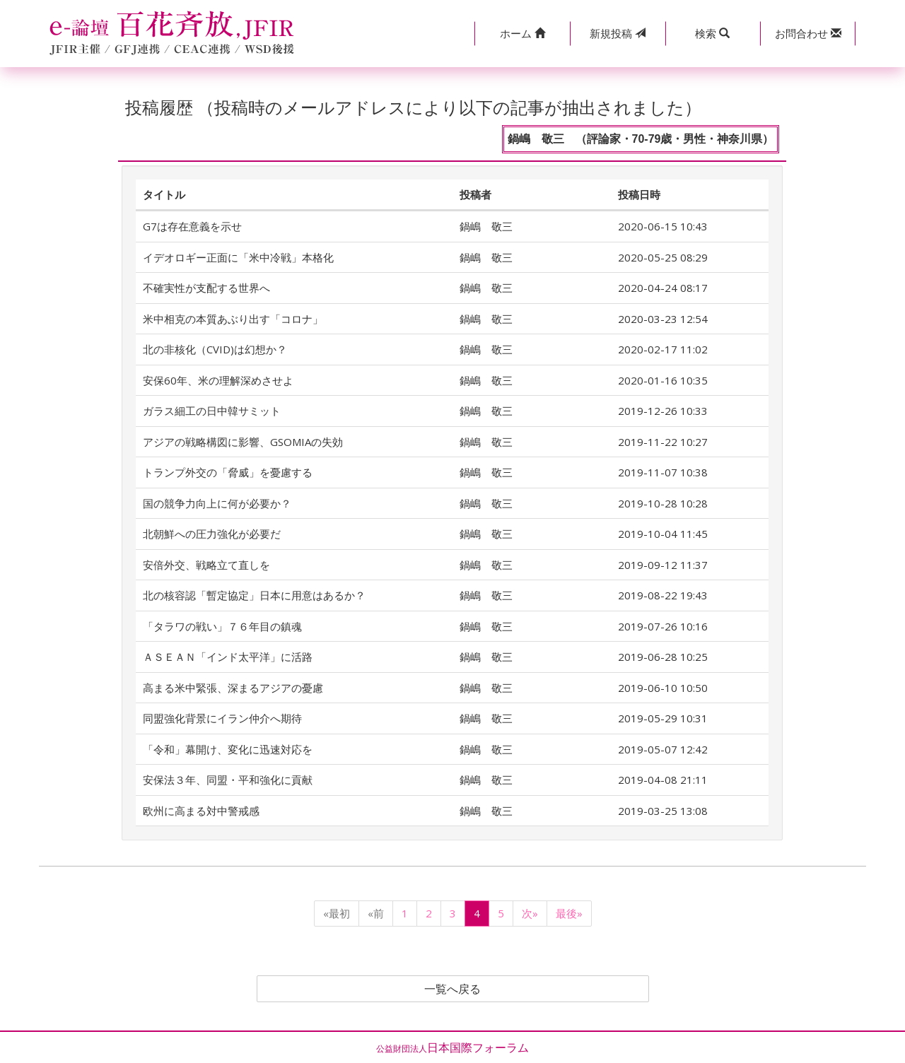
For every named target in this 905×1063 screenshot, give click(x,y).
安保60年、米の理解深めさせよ (218, 380)
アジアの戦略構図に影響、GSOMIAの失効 (243, 442)
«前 (376, 913)
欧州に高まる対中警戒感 (201, 811)
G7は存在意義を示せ (192, 226)
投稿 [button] (618, 33)
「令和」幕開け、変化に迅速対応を (228, 749)
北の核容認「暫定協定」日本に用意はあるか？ (254, 595)
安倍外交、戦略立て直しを (206, 565)
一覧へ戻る (452, 989)
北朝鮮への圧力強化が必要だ (212, 534)
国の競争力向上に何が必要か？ (217, 503)
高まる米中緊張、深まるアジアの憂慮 (233, 688)
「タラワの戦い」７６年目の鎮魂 (222, 626)
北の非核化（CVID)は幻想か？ (215, 349)
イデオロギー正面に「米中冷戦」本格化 (238, 257)
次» (530, 913)
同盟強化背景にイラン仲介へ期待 (222, 718)
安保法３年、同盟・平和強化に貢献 (228, 780)
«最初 (336, 913)
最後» (569, 913)
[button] (522, 33)
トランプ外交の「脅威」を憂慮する (228, 472)
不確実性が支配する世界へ (206, 288)
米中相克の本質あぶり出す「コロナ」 (233, 319)
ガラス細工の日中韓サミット (212, 411)
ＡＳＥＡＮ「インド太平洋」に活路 (228, 657)
